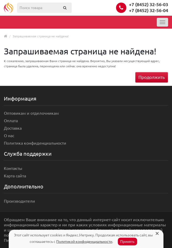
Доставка (13, 128)
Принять (127, 241)
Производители (19, 201)
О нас (9, 135)
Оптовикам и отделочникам (31, 113)
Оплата (11, 120)
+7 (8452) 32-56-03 (148, 4)
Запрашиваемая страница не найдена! (41, 36)
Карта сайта (15, 175)
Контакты (13, 168)
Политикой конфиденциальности (84, 241)
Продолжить (151, 77)
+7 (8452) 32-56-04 (148, 10)
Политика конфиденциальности (35, 143)
